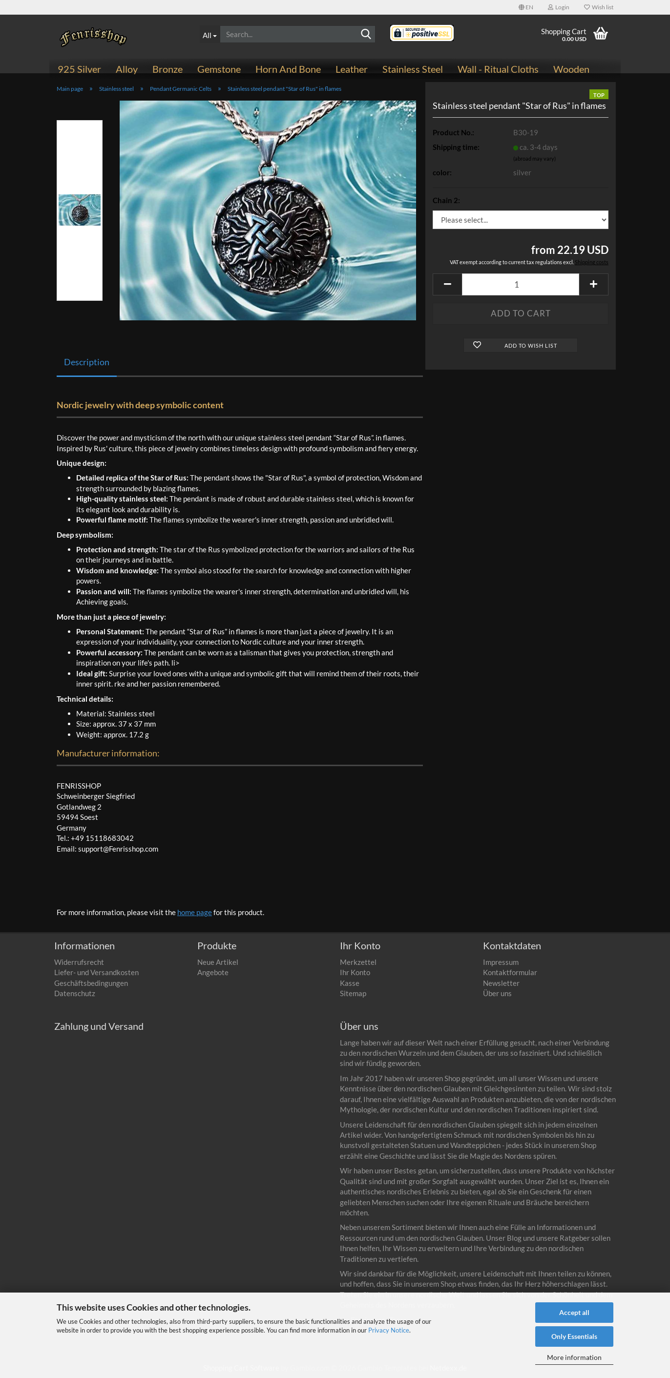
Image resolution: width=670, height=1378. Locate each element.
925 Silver (79, 69)
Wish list (598, 7)
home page (194, 912)
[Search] (366, 34)
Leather (351, 69)
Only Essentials (574, 1336)
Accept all (574, 1312)
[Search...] (210, 34)
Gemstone (219, 69)
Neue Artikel (217, 962)
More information (574, 1357)
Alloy (127, 69)
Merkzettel (358, 962)
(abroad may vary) (534, 158)
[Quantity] (520, 284)
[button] (526, 7)
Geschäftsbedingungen (91, 983)
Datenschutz (74, 993)
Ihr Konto (355, 972)
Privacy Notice (388, 1330)
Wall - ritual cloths (498, 69)
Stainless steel (412, 69)
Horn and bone (288, 69)
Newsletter (501, 983)
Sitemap (353, 993)
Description (86, 361)
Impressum (501, 962)
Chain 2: (446, 200)
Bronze (167, 69)
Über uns (497, 993)
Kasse (349, 983)
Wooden (571, 69)
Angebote (213, 972)
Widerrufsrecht (79, 962)
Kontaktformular (510, 972)
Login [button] (558, 7)
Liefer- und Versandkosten (96, 972)
